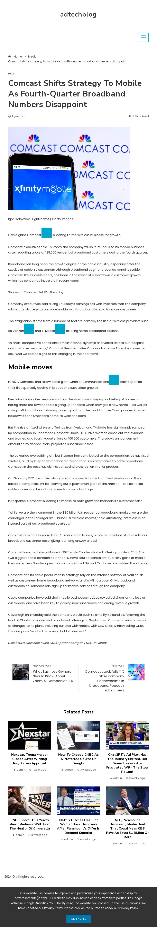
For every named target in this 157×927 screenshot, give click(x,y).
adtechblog (78, 14)
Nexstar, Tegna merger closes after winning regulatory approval (29, 758)
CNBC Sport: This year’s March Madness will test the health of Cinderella (29, 824)
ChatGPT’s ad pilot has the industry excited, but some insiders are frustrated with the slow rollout (127, 763)
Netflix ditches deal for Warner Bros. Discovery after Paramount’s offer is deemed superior (78, 826)
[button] (78, 865)
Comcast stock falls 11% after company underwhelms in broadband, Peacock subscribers (103, 678)
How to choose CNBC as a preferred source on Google (78, 758)
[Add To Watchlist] (46, 233)
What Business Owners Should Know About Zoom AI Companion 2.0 (53, 673)
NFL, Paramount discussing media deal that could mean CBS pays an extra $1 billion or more (127, 828)
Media (11, 73)
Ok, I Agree (78, 919)
